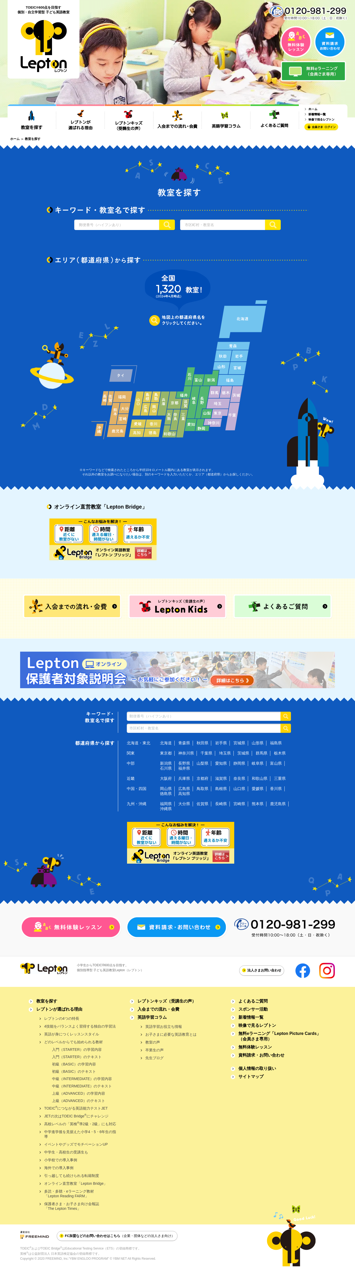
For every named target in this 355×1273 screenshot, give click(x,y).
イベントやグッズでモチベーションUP (76, 1144)
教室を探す (46, 1001)
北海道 (166, 743)
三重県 (280, 778)
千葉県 (206, 753)
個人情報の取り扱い (257, 1068)
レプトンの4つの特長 (61, 1018)
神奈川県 (186, 753)
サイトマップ (251, 1076)
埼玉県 (225, 753)
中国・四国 (136, 788)
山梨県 (202, 763)
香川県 (276, 788)
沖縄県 (166, 808)
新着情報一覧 (251, 1017)
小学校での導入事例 (60, 1160)
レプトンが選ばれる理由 (59, 1009)
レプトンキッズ (167, 1001)
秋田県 (202, 743)
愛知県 (221, 763)
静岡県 (239, 763)
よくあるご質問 (253, 1001)
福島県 (276, 743)
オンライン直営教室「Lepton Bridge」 (75, 1183)
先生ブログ (154, 1058)
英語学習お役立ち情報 (163, 1026)
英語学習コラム (152, 1017)
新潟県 (166, 763)
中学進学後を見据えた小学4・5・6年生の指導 (80, 1134)
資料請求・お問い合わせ (261, 1055)
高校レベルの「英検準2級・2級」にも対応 (80, 1123)
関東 (131, 753)
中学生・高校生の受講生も (66, 1152)
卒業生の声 (154, 1050)
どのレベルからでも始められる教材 (73, 1042)
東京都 (166, 753)
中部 (131, 763)
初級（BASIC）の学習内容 (74, 1064)
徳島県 (166, 793)
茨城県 (243, 753)
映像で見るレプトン (257, 1025)
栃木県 (280, 753)
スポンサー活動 (253, 1009)
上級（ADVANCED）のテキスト (78, 1101)
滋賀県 (221, 778)
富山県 (276, 763)
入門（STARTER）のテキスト (77, 1057)
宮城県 (239, 743)
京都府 (202, 778)
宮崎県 (239, 803)
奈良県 (239, 778)
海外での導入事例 (58, 1168)
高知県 (184, 793)
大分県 (184, 803)
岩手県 (221, 743)
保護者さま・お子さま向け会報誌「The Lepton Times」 (71, 1206)
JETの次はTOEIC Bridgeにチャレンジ (76, 1115)
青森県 (184, 743)
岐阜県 (258, 763)
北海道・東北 (138, 743)
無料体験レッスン (255, 1047)
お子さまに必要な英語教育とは (171, 1034)
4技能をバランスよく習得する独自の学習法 (80, 1026)
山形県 (258, 743)
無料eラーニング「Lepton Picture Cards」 (279, 1036)
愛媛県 (258, 788)
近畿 (131, 778)
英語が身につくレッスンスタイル (71, 1034)
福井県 (184, 768)
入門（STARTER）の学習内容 (77, 1049)
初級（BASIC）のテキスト (74, 1071)
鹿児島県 (278, 803)
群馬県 (261, 753)
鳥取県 (202, 788)
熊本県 (258, 803)
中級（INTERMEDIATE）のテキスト (82, 1086)
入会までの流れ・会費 (158, 1009)
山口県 (239, 788)
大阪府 (166, 778)
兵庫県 (184, 778)
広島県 (184, 788)
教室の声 (152, 1042)
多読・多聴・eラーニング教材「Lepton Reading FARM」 (69, 1193)
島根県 (221, 788)
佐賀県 (202, 803)
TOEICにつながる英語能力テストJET (76, 1107)
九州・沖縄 (136, 803)
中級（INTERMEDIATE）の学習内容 (82, 1079)
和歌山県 (259, 778)
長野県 (184, 763)
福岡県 (166, 803)
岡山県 (166, 788)
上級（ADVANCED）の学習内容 (78, 1093)
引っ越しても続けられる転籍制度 (71, 1176)
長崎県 (221, 803)
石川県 (166, 768)
